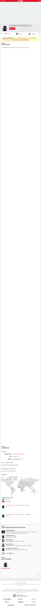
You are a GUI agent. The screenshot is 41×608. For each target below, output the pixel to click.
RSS (17, 589)
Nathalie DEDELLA (10, 530)
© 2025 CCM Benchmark (20, 592)
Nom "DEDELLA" (10, 553)
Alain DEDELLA (9, 540)
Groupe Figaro (36, 590)
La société (29, 589)
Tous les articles (34, 589)
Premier (27, 505)
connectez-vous (6, 40)
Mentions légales (29, 590)
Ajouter (13, 28)
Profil (8, 34)
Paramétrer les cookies (21, 590)
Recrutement (4, 590)
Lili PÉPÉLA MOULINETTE (12, 548)
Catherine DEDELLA (10, 505)
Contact (13, 589)
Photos (20, 34)
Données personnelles (12, 590)
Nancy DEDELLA (10, 544)
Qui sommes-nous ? (7, 589)
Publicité (20, 589)
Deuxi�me (27, 514)
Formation (24, 589)
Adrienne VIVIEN (5, 568)
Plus (39, 574)
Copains (33, 34)
